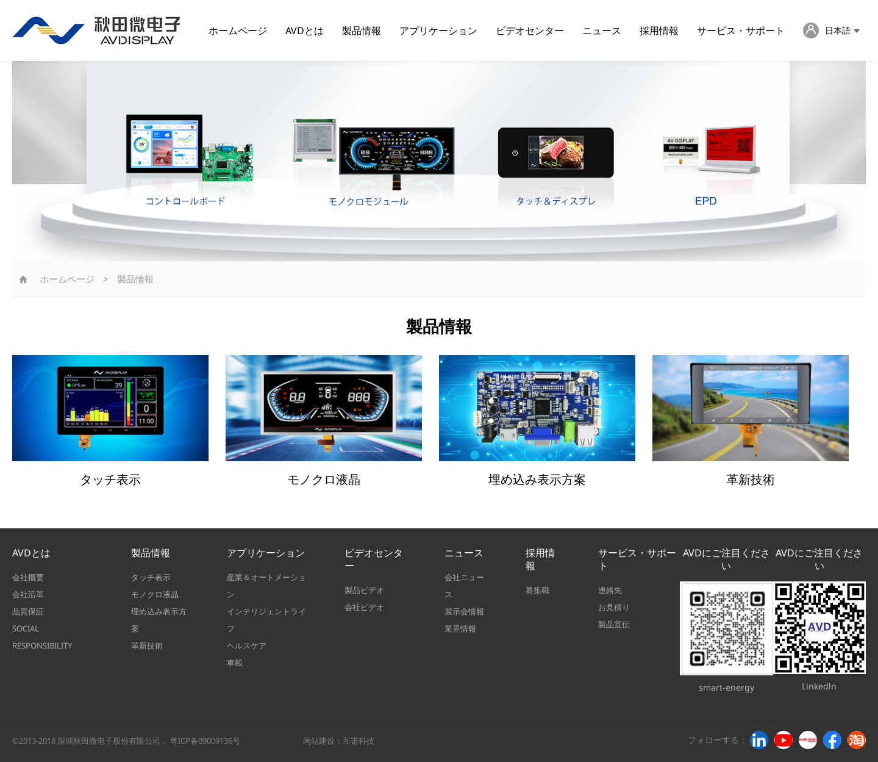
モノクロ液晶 (155, 594)
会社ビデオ (364, 607)
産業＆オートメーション (266, 586)
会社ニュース (464, 586)
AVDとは (304, 30)
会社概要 (28, 577)
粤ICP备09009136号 (205, 740)
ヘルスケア (246, 645)
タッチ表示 (151, 577)
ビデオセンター (530, 30)
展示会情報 (464, 611)
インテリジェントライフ (266, 620)
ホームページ (238, 30)
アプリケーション (438, 30)
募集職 (537, 589)
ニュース (601, 30)
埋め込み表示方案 (159, 620)
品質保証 (28, 611)
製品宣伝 (614, 624)
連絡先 (610, 589)
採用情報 (659, 30)
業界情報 (460, 628)
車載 (235, 662)
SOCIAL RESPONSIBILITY (42, 637)
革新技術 (147, 645)
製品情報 (361, 30)
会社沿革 (28, 594)
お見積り (614, 607)
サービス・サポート (741, 30)
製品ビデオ (364, 589)
